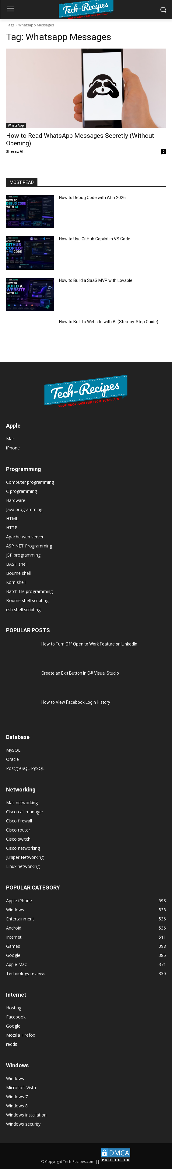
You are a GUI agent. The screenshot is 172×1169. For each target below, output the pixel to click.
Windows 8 (17, 1106)
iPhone (13, 448)
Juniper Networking (25, 857)
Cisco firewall (19, 821)
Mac (10, 439)
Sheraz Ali (15, 151)
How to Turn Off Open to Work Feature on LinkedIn (89, 644)
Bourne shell (18, 573)
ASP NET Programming (29, 546)
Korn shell (16, 582)
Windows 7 (17, 1097)
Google (13, 1026)
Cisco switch (18, 839)
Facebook (16, 1017)
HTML (12, 518)
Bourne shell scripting (27, 600)
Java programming (24, 509)
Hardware (15, 500)
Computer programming (30, 482)
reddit (11, 1044)
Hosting (13, 1008)
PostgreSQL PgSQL (25, 768)
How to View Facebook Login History (75, 702)
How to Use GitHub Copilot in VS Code (94, 238)
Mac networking (22, 802)
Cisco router (18, 830)
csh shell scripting (23, 609)
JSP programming (23, 555)
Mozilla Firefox (20, 1035)
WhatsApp (16, 125)
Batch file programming (29, 591)
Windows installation (26, 1115)
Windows (15, 1078)
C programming (21, 491)
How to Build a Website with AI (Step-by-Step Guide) (108, 321)
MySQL (13, 750)
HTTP (11, 527)
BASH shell (16, 564)
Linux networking (23, 866)
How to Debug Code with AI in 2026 (92, 197)
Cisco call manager (24, 812)
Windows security (23, 1124)
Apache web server (25, 537)
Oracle (12, 759)
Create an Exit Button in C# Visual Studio (80, 673)
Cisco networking (23, 848)
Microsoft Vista (21, 1087)
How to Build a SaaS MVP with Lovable (95, 280)
